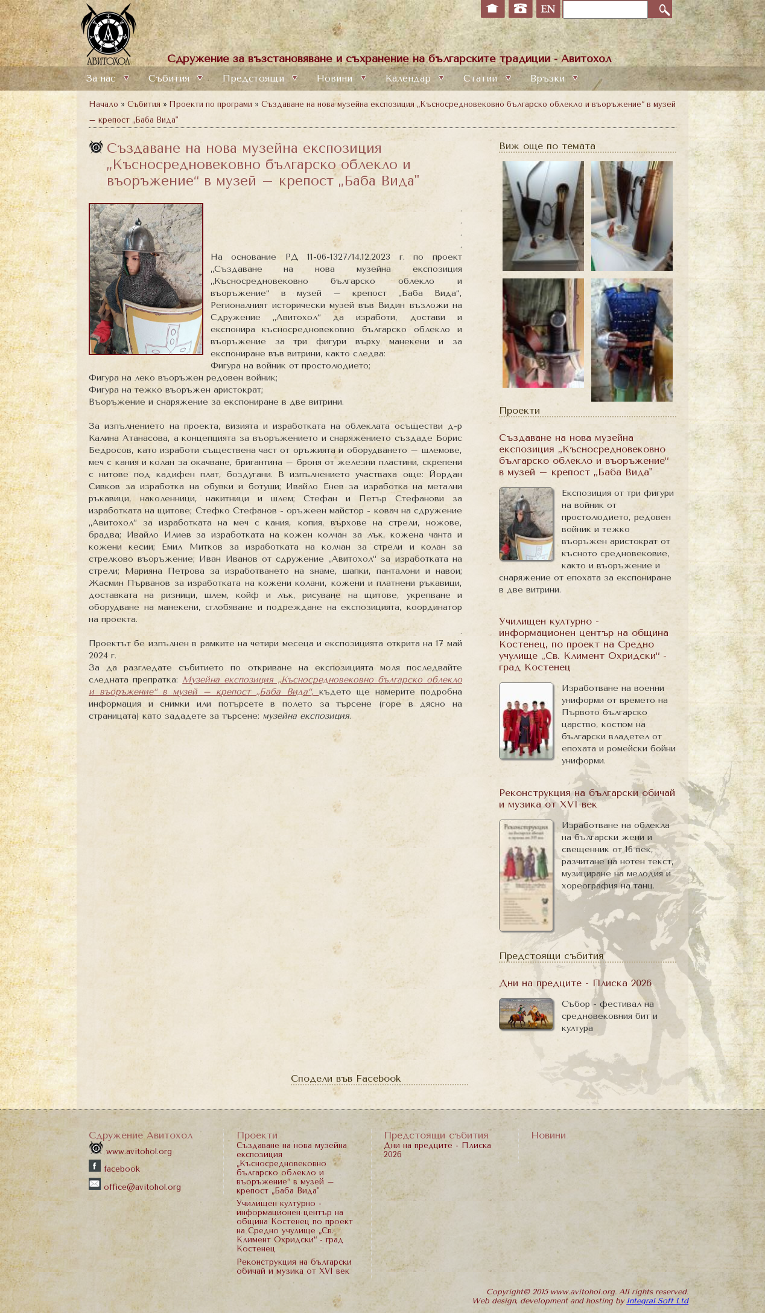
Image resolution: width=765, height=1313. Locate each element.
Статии (480, 78)
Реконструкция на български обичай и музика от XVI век (587, 798)
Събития (168, 78)
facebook (114, 1168)
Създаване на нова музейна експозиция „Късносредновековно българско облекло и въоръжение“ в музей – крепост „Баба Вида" (583, 455)
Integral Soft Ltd (657, 1300)
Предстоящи (253, 78)
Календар (408, 78)
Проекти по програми (210, 104)
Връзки (547, 78)
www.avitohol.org (130, 1151)
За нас (100, 78)
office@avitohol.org (135, 1187)
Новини (334, 78)
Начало (103, 104)
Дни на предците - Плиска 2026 (575, 983)
